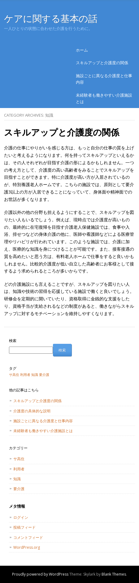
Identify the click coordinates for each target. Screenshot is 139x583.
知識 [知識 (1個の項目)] (34, 375)
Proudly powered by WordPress (40, 574)
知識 (17, 478)
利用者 (18, 469)
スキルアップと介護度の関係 (102, 62)
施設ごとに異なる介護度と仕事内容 (104, 79)
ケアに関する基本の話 (51, 18)
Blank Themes (114, 574)
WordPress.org (26, 547)
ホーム (82, 50)
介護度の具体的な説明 (31, 411)
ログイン (20, 517)
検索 (12, 340)
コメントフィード (28, 537)
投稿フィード (24, 527)
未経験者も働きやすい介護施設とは (104, 98)
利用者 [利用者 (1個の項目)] (25, 375)
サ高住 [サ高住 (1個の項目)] (14, 375)
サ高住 (18, 458)
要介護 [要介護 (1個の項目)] (44, 375)
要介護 (18, 488)
